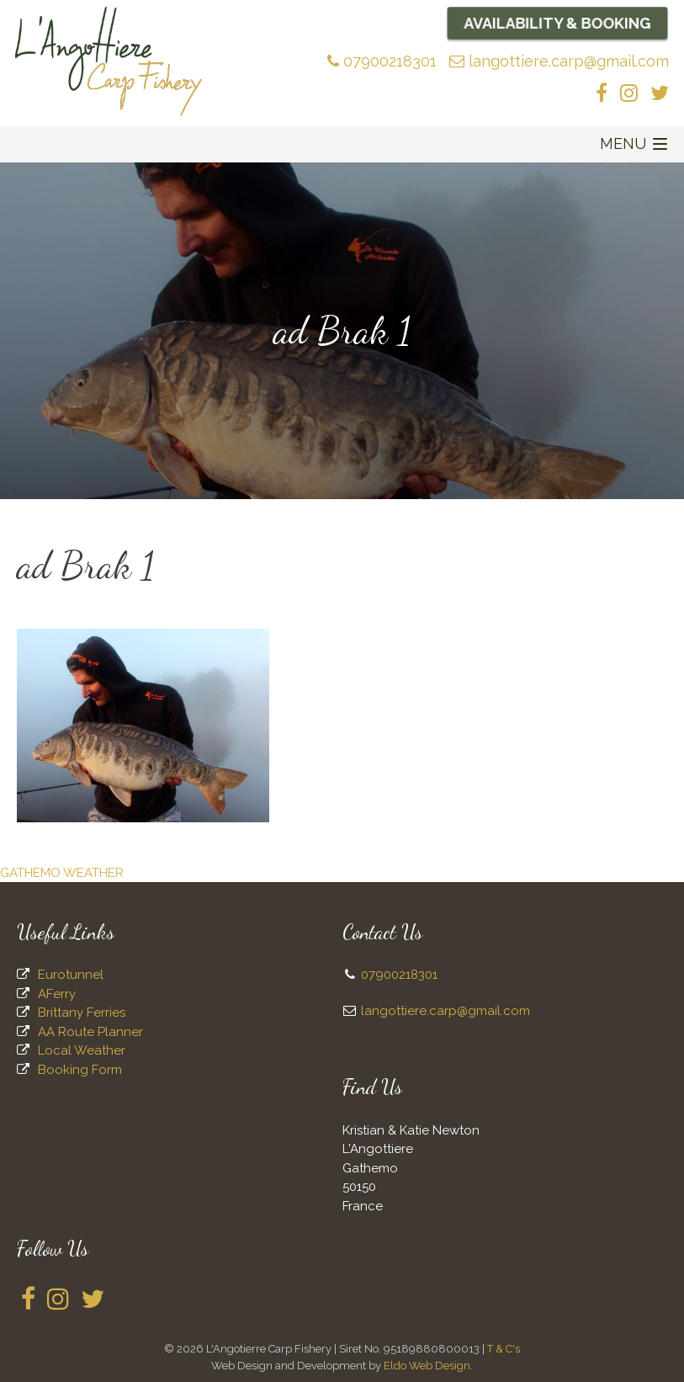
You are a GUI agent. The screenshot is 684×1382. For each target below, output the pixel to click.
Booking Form (80, 1069)
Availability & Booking (558, 22)
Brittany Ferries (81, 1012)
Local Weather (81, 1050)
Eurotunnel (70, 974)
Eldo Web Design (427, 1365)
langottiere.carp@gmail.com (559, 61)
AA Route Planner (90, 1031)
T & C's (503, 1348)
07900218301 (382, 61)
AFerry (57, 994)
